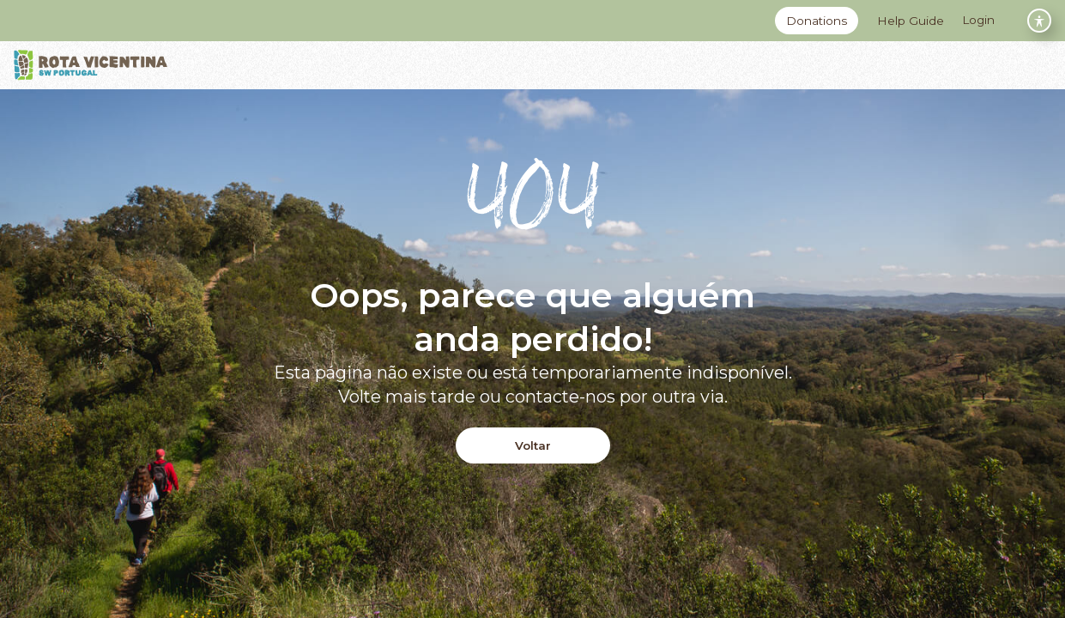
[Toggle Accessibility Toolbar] (1039, 21)
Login (978, 20)
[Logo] (91, 65)
